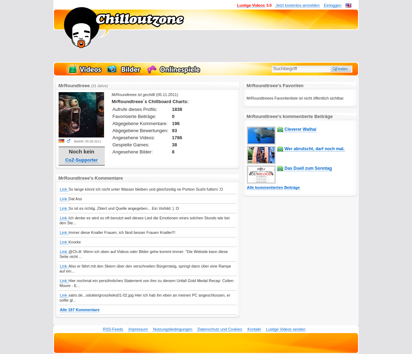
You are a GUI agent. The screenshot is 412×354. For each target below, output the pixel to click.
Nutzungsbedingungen (172, 329)
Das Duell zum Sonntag (308, 168)
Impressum (138, 329)
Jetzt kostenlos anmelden (298, 5)
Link (64, 189)
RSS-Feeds (113, 329)
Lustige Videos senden (285, 329)
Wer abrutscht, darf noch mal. (314, 148)
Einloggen (332, 5)
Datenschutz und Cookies (219, 329)
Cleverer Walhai (300, 129)
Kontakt (254, 329)
